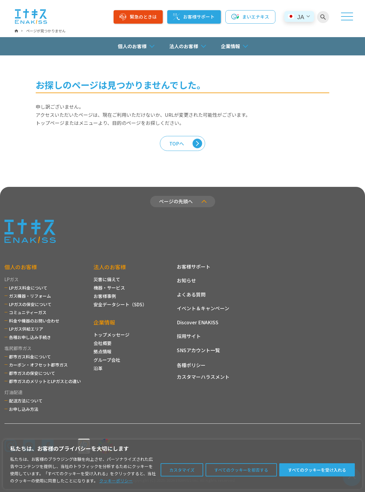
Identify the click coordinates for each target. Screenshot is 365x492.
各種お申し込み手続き (30, 337)
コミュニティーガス (27, 312)
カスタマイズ (181, 470)
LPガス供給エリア (26, 329)
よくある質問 (191, 294)
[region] (182, 464)
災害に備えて (106, 279)
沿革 (97, 368)
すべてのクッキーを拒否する (241, 470)
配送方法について (26, 401)
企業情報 (104, 322)
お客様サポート (199, 16)
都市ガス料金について (30, 357)
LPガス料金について (28, 288)
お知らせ (186, 280)
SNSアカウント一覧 (198, 350)
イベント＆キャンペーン (203, 308)
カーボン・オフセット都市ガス (38, 365)
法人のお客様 (109, 267)
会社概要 (102, 343)
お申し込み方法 (23, 409)
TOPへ (176, 143)
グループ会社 (106, 360)
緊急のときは (143, 16)
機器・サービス (109, 287)
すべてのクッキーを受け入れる (317, 470)
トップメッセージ (111, 334)
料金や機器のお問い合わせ (34, 321)
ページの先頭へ (176, 201)
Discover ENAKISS (197, 322)
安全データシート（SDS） (120, 304)
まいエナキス (255, 16)
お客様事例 (104, 296)
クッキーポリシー (116, 481)
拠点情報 (102, 351)
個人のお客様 (20, 267)
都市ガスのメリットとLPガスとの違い (45, 381)
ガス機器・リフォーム (30, 296)
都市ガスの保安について (32, 373)
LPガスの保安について (30, 304)
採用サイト (189, 336)
